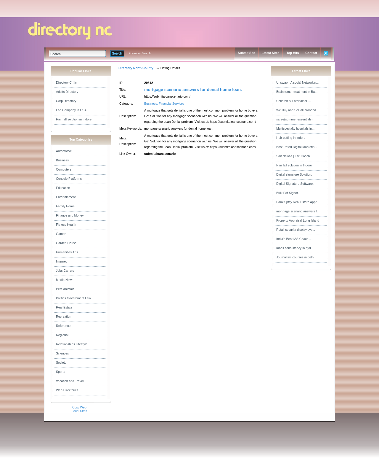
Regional (62, 335)
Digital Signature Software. (295, 183)
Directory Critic (66, 82)
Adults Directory (67, 91)
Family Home (65, 206)
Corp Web (79, 407)
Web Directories (67, 390)
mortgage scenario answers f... (297, 211)
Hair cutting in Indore (290, 137)
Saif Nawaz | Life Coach (293, 156)
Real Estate (64, 307)
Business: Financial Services (164, 103)
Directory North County (135, 68)
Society (61, 362)
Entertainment (66, 197)
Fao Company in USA (71, 110)
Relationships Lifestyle (71, 344)
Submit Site (246, 53)
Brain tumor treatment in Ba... (296, 91)
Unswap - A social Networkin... (297, 82)
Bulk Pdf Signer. (287, 193)
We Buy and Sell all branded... (297, 110)
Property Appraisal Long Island (297, 220)
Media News (64, 280)
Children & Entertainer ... (293, 101)
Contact (311, 53)
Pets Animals (65, 289)
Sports (60, 371)
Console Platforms (69, 178)
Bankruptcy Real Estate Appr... (297, 202)
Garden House (66, 243)
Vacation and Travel (69, 381)
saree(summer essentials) (294, 119)
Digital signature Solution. (294, 174)
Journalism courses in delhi (295, 257)
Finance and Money (70, 215)
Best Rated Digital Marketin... (296, 147)
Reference (63, 325)
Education (63, 188)
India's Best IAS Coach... (293, 239)
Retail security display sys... (295, 229)
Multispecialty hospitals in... (295, 128)
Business (62, 160)
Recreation (63, 316)
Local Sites (79, 411)
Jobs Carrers (65, 270)
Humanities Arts (67, 252)
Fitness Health (66, 224)
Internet (61, 261)
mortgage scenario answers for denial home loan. (193, 89)
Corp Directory (66, 101)
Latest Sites (271, 53)
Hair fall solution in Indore (73, 119)
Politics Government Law (73, 298)
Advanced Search (140, 53)
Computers (63, 169)
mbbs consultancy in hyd (293, 248)
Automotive (64, 151)
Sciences (62, 353)
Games (61, 234)
